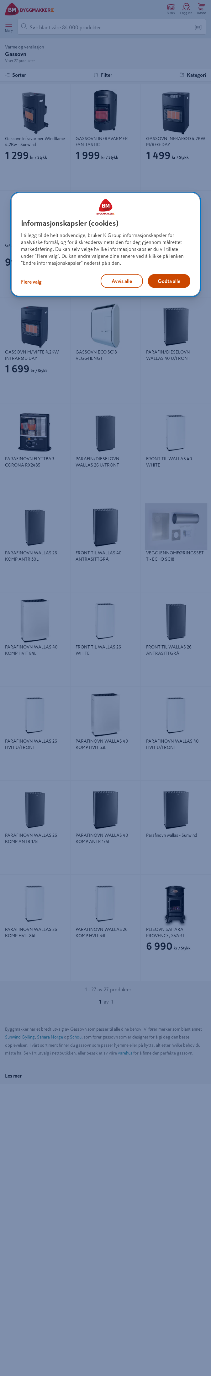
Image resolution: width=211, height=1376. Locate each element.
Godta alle (169, 280)
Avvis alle (122, 280)
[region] (106, 244)
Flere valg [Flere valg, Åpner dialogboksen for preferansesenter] (31, 281)
